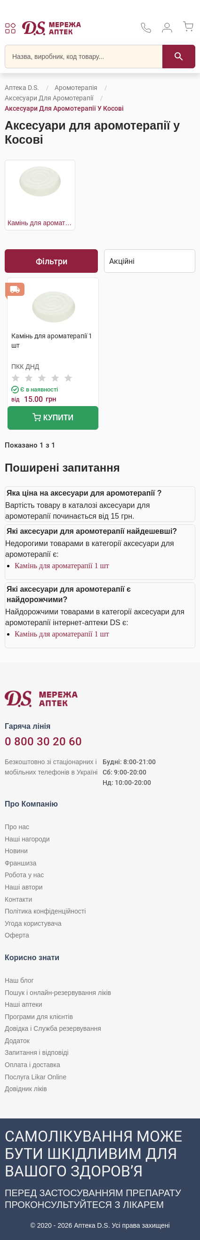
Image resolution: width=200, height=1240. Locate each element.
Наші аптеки (23, 1004)
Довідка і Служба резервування (53, 1028)
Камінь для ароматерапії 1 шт (62, 566)
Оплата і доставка (32, 1065)
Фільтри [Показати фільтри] (51, 261)
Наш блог (19, 980)
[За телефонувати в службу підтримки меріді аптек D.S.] (146, 31)
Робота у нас (24, 875)
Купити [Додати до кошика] (52, 418)
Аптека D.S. (22, 87)
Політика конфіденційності (45, 911)
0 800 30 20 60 (43, 741)
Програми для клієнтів (39, 1016)
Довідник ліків (26, 1089)
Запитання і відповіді (37, 1052)
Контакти (18, 899)
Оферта (17, 935)
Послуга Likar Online (35, 1077)
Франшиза (20, 863)
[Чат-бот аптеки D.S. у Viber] (100, 1179)
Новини (16, 851)
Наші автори (24, 887)
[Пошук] (178, 56)
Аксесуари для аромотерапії (49, 98)
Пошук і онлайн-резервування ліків (58, 992)
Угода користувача (33, 923)
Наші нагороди (27, 839)
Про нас (17, 827)
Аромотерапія (76, 87)
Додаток (17, 1040)
